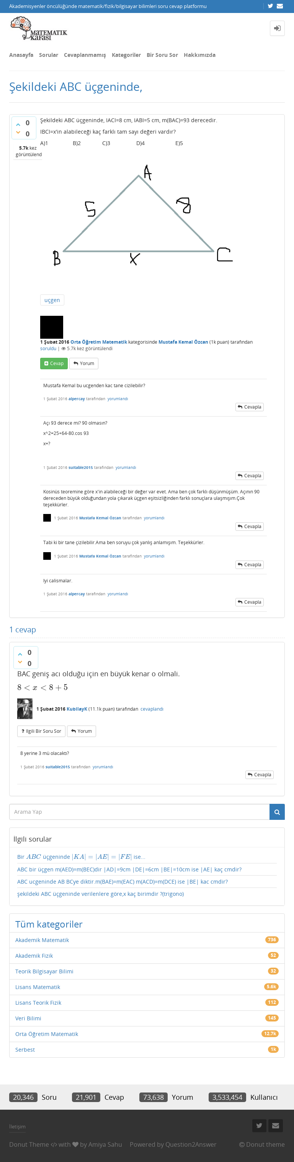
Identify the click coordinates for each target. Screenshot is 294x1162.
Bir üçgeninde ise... (81, 857)
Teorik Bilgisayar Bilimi (44, 971)
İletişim (17, 1126)
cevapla (252, 407)
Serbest (25, 1049)
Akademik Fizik (34, 955)
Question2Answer (191, 1144)
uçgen (52, 300)
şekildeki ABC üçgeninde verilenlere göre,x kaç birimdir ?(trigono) (100, 893)
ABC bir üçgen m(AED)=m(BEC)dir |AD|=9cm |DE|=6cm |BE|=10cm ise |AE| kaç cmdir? (129, 869)
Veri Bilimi (28, 1018)
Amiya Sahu (105, 1144)
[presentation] (42, 687)
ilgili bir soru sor (43, 731)
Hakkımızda (200, 54)
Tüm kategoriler (49, 924)
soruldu (48, 348)
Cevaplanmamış (85, 54)
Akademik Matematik (42, 940)
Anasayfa (21, 54)
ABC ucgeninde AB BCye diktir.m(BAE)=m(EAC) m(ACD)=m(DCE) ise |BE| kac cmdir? (122, 881)
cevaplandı (151, 709)
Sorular (48, 54)
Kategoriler (126, 54)
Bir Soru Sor (162, 54)
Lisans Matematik (37, 987)
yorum (87, 363)
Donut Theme (29, 1144)
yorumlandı (118, 398)
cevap (57, 363)
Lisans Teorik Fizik (38, 1002)
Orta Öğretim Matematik (98, 342)
